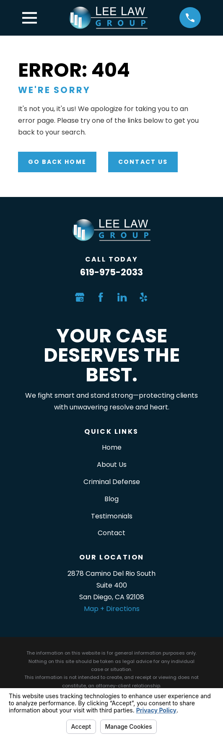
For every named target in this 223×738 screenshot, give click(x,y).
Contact (111, 533)
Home (112, 447)
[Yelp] (143, 297)
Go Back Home (57, 162)
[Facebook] (100, 297)
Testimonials (111, 516)
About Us (112, 464)
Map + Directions (112, 609)
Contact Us (143, 162)
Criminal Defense (111, 482)
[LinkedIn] (122, 297)
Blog (111, 499)
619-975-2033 (111, 272)
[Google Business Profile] (79, 297)
